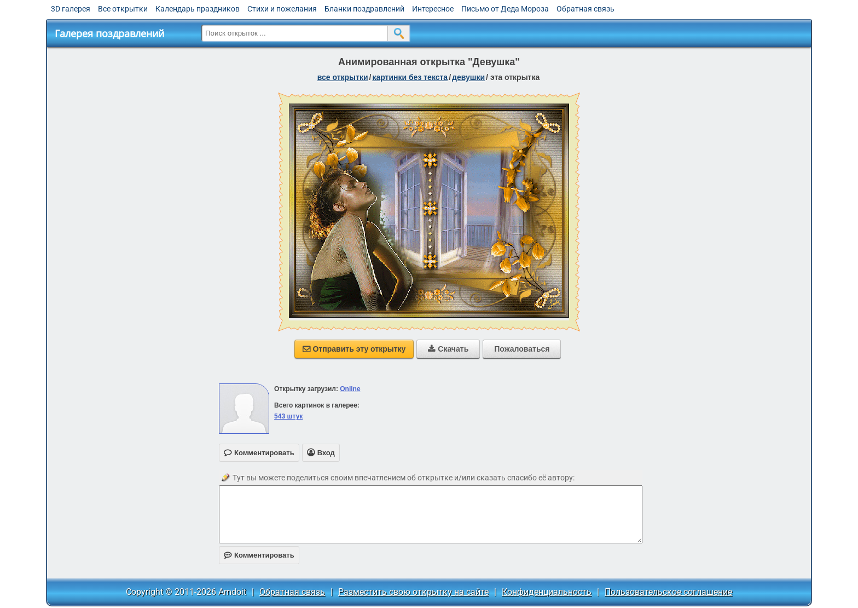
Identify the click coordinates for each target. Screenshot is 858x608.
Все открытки (123, 8)
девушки (468, 77)
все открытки (342, 77)
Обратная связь (585, 8)
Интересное (433, 8)
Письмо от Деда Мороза (505, 8)
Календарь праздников (197, 8)
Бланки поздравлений (364, 8)
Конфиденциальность (547, 592)
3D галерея (70, 8)
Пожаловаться (521, 349)
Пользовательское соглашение (668, 592)
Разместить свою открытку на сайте (413, 592)
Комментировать (259, 555)
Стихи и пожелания (282, 8)
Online (350, 389)
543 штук (288, 416)
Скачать (448, 349)
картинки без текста (410, 77)
